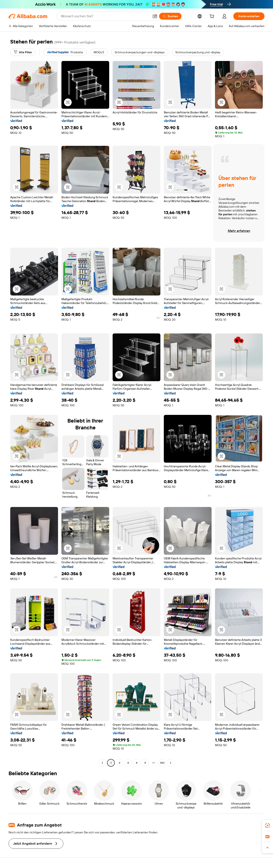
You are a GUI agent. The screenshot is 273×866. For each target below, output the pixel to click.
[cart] (212, 17)
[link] (267, 825)
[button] (154, 16)
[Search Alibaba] (105, 16)
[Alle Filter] (23, 52)
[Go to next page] (170, 763)
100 (162, 762)
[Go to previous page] (102, 763)
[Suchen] (170, 16)
